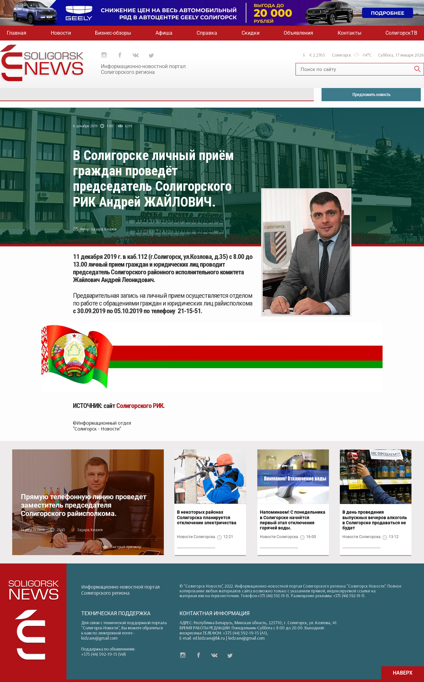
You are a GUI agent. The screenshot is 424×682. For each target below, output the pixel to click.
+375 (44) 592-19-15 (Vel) (103, 654)
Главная (16, 33)
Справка (207, 33)
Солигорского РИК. (140, 406)
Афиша (163, 33)
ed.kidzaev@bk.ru (209, 638)
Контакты (349, 33)
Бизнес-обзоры (113, 33)
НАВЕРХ (402, 673)
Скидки (251, 33)
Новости (61, 33)
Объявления (298, 33)
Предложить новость (371, 94)
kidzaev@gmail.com (99, 638)
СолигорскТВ (401, 33)
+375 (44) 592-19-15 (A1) (245, 633)
